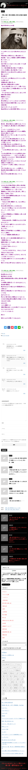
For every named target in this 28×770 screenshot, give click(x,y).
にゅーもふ (4, 707)
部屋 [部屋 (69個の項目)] (24, 687)
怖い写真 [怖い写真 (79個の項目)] (22, 682)
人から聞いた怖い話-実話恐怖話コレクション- (13, 750)
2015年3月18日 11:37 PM (11, 344)
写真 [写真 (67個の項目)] (3, 676)
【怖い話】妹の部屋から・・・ (16, 500)
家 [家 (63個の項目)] (11, 679)
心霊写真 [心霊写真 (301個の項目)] (12, 682)
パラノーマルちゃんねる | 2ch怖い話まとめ (12, 753)
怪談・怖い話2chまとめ (7, 721)
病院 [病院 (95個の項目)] (21, 684)
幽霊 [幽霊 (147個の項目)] (18, 679)
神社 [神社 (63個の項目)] (3, 687)
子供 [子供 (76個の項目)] (3, 679)
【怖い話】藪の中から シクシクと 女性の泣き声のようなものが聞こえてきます (18, 539)
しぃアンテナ (5, 737)
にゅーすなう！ (5, 710)
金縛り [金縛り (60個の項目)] (9, 690)
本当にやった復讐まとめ (8, 655)
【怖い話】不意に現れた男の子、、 (13, 509)
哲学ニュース (5, 726)
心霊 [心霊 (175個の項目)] (22, 679)
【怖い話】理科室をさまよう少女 (12, 507)
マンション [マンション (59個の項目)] (10, 670)
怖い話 (3, 333)
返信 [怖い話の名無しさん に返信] (24, 383)
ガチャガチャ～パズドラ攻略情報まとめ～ (12, 734)
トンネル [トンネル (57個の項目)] (4, 670)
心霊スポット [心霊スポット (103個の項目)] (5, 682)
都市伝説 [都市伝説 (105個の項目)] (4, 690)
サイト (3, 434)
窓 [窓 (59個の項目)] (7, 687)
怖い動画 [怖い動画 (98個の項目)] (4, 684)
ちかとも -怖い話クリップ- (9, 723)
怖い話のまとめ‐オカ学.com (9, 739)
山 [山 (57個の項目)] (14, 679)
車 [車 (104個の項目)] (20, 687)
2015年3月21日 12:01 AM (11, 389)
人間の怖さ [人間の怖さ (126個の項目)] (22, 673)
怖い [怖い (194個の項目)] (17, 682)
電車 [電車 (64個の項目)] (20, 690)
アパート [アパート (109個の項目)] (13, 664)
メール (3, 428)
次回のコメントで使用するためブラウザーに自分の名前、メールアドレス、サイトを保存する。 (14, 440)
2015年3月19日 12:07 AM (11, 355)
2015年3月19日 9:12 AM (11, 368)
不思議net (4, 652)
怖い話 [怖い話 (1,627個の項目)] (9, 684)
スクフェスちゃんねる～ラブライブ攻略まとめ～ (14, 718)
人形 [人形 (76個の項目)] (17, 673)
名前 (3, 422)
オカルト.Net (5, 729)
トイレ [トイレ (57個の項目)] (19, 667)
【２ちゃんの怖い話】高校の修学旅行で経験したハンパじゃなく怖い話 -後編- (18, 460)
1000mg (4, 657)
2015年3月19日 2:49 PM (11, 379)
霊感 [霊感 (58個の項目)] (24, 690)
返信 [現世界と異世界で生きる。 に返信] (24, 363)
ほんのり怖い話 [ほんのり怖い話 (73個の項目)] (6, 664)
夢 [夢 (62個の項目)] (7, 676)
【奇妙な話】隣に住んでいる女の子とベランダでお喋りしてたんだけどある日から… (18, 472)
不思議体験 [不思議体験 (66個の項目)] (5, 673)
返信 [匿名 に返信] (24, 350)
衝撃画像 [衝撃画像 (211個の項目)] (15, 687)
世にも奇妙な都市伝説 (7, 702)
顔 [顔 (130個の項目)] (3, 693)
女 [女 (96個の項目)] (20, 676)
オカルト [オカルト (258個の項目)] (19, 664)
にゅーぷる (4, 713)
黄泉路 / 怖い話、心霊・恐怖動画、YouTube (13, 705)
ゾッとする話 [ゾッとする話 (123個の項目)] (13, 667)
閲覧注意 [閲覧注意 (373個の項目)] (15, 690)
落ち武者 (7, 335)
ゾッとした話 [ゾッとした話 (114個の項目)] (5, 667)
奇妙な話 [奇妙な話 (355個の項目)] (15, 676)
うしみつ (4, 731)
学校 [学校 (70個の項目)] (7, 679)
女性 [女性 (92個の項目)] (24, 676)
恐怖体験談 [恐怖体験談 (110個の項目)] (15, 684)
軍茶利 (3, 715)
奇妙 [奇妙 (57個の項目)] (11, 676)
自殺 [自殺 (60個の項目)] (11, 687)
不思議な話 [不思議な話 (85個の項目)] (17, 670)
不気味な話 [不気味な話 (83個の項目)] (11, 673)
